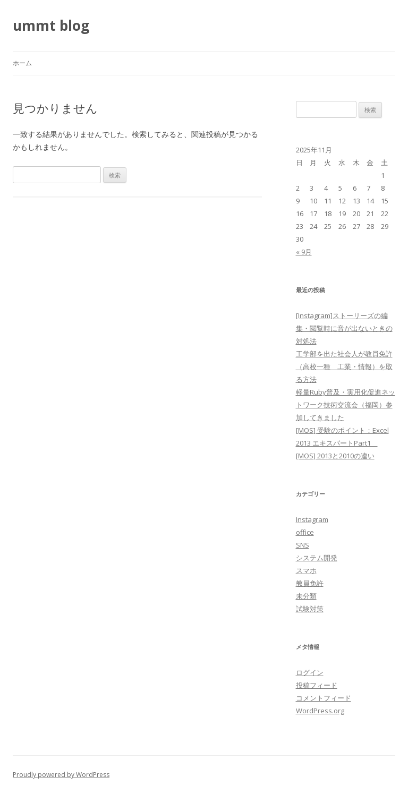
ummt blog (51, 25)
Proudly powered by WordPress (61, 774)
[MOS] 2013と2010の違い (335, 455)
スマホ (306, 570)
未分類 (306, 596)
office (305, 532)
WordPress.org (320, 710)
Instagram (312, 519)
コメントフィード (323, 698)
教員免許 (310, 583)
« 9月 (304, 252)
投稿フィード (316, 685)
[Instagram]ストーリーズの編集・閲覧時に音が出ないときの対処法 (344, 328)
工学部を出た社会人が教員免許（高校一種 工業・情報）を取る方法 (344, 366)
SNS (302, 545)
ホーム (22, 62)
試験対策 (310, 608)
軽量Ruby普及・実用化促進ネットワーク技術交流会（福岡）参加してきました (345, 404)
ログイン (310, 672)
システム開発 (316, 557)
